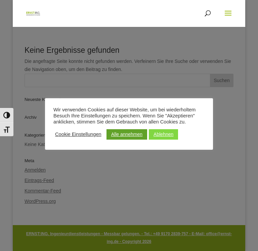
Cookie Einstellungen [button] (78, 134)
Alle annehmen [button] (126, 134)
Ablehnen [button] (163, 134)
